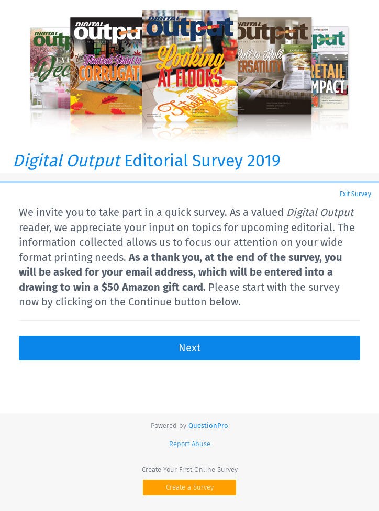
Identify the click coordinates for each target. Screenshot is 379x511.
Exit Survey (355, 194)
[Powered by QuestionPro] (208, 425)
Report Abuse (189, 444)
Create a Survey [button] (190, 487)
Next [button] (189, 348)
